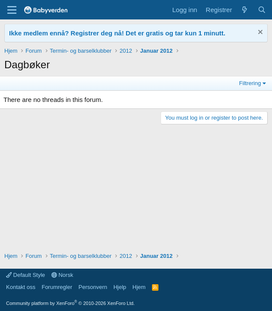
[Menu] (12, 10)
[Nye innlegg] (244, 10)
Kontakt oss (20, 287)
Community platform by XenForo (70, 303)
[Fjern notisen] (259, 33)
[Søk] (261, 10)
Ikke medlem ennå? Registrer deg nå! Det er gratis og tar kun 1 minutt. (117, 33)
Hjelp (120, 287)
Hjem (139, 287)
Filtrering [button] (250, 83)
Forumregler (56, 287)
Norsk (62, 275)
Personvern (93, 287)
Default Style (25, 275)
